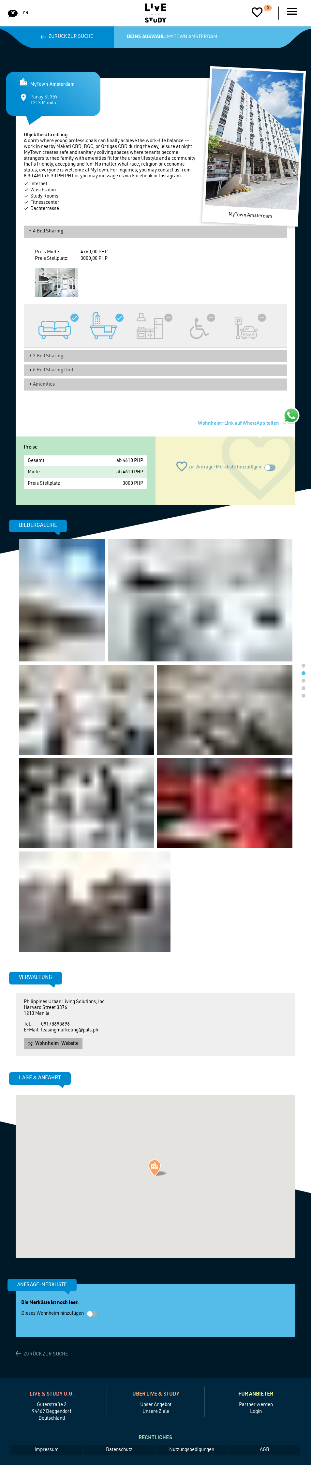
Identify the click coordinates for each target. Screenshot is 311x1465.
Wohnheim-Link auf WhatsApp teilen (238, 423)
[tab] (155, 232)
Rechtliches (155, 1438)
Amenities (44, 384)
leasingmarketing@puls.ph (69, 1030)
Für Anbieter (255, 1394)
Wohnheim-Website (57, 1043)
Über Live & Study (155, 1394)
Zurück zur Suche (71, 36)
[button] (158, 1167)
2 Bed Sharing (48, 356)
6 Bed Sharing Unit (53, 370)
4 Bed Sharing (48, 231)
